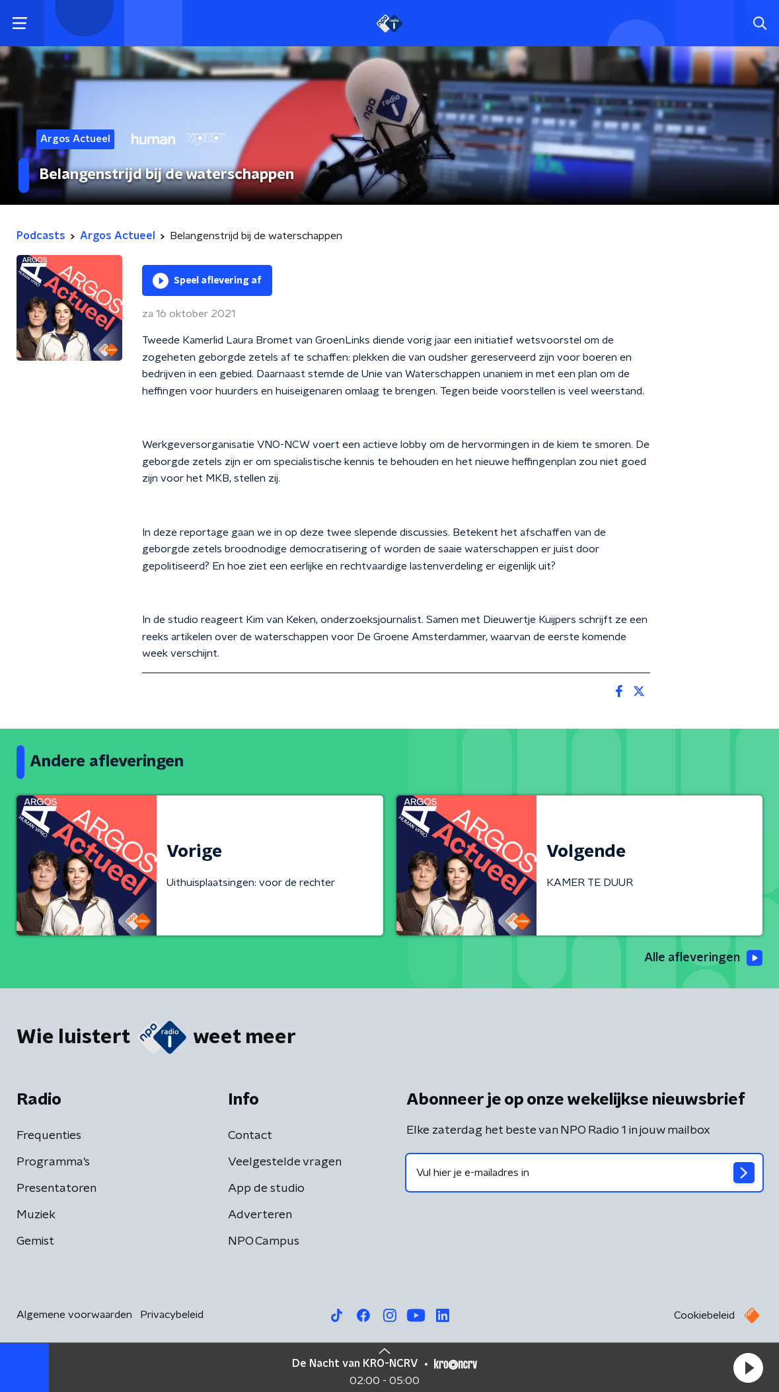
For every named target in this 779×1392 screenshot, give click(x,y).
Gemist (35, 1241)
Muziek (36, 1215)
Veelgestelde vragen (285, 1162)
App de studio (266, 1188)
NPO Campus (263, 1241)
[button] (748, 1367)
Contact (250, 1136)
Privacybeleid (172, 1314)
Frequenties (49, 1136)
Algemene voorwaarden (74, 1314)
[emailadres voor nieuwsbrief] (584, 1172)
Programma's (53, 1162)
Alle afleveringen (703, 958)
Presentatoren (56, 1188)
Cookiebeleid (704, 1315)
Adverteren (260, 1215)
